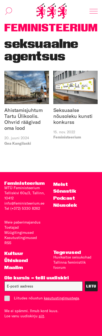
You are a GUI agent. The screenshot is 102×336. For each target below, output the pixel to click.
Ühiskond (16, 260)
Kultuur (13, 253)
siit (41, 316)
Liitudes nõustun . (42, 298)
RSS (7, 242)
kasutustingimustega (61, 298)
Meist (60, 184)
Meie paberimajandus (22, 222)
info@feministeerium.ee (24, 203)
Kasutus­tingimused (20, 237)
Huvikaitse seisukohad (72, 257)
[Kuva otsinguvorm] (8, 11)
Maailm (13, 267)
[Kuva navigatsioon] (93, 11)
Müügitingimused (19, 232)
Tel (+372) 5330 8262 (22, 208)
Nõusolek (65, 205)
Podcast (64, 198)
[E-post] (43, 286)
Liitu (91, 286)
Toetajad (11, 227)
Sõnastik (64, 191)
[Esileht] (51, 11)
